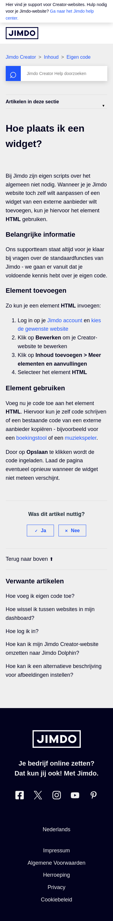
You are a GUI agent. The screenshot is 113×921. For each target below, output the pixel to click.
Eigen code (79, 57)
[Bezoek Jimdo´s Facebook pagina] (19, 796)
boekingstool (31, 438)
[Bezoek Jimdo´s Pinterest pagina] (93, 796)
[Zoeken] (57, 73)
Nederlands (56, 829)
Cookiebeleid (56, 900)
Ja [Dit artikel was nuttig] (43, 530)
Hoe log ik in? (22, 631)
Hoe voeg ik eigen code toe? (40, 596)
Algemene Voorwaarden (56, 863)
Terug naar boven (29, 559)
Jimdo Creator (21, 57)
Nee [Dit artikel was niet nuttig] (75, 530)
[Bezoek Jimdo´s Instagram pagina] (56, 796)
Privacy (56, 887)
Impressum (56, 851)
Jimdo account (64, 320)
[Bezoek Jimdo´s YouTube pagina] (75, 796)
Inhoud (51, 57)
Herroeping (56, 875)
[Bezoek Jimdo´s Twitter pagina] (38, 796)
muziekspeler (80, 438)
